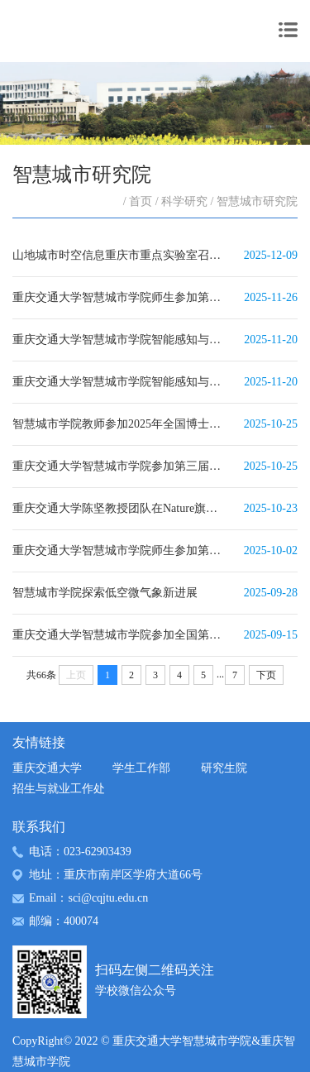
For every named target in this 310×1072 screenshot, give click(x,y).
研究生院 (224, 768)
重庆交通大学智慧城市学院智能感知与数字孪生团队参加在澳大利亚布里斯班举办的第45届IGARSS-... (119, 339)
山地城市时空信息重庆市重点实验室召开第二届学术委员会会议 (119, 255)
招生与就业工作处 (58, 788)
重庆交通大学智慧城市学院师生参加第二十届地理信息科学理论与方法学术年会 (119, 297)
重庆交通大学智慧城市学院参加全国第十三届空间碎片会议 (119, 635)
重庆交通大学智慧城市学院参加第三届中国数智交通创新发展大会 (119, 466)
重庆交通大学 (47, 768)
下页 (266, 675)
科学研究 (184, 201)
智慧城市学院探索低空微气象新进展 (105, 592)
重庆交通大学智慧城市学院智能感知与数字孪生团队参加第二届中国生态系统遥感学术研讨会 (119, 382)
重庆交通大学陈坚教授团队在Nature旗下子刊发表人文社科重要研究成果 (119, 508)
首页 (140, 201)
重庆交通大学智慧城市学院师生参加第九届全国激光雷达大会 (119, 550)
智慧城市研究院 (257, 201)
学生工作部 (141, 768)
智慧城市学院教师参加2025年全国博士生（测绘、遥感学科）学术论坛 (119, 424)
